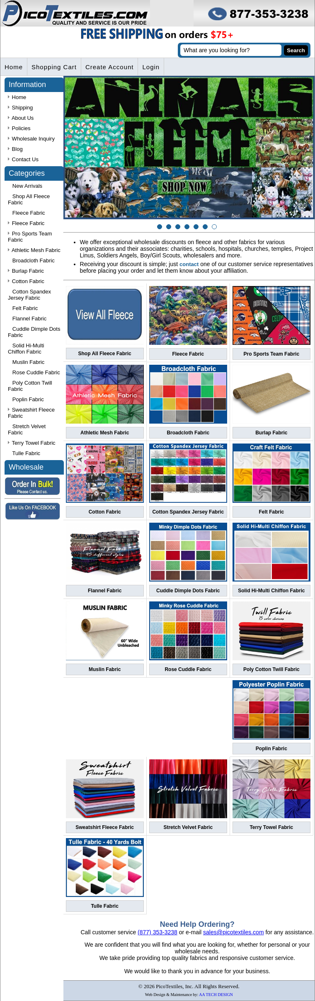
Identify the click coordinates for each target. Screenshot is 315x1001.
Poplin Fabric (271, 748)
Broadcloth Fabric (188, 433)
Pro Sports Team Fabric (271, 354)
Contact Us (23, 159)
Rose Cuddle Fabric (188, 669)
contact (189, 264)
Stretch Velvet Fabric (188, 827)
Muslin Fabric (105, 669)
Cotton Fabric (105, 512)
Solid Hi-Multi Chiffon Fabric (271, 591)
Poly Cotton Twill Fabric (271, 669)
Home (14, 66)
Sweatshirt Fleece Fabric (104, 827)
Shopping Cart (54, 66)
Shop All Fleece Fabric (104, 353)
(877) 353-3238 (157, 932)
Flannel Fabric (104, 591)
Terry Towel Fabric (271, 827)
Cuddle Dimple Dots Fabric (188, 591)
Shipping (20, 107)
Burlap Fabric (271, 433)
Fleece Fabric (188, 354)
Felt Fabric (271, 512)
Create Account (109, 66)
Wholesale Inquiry (31, 139)
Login (151, 66)
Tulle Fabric (104, 906)
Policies (19, 128)
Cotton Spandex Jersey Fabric (188, 512)
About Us (21, 118)
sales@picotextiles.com (233, 932)
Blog (15, 149)
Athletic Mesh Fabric (104, 433)
